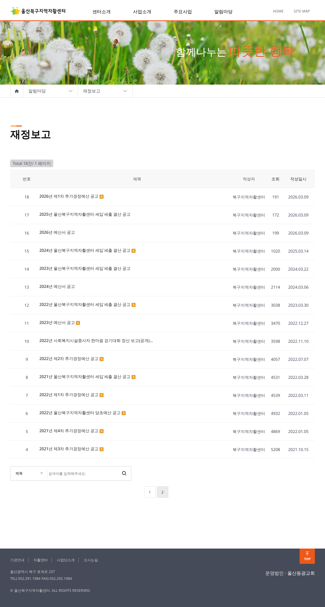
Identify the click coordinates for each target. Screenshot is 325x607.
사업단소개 (66, 559)
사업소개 (142, 11)
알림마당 (223, 11)
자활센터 (41, 559)
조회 (275, 179)
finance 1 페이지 (38, 11)
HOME (278, 11)
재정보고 (105, 91)
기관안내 (17, 559)
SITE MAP (302, 11)
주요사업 (183, 11)
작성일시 (298, 179)
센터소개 (101, 11)
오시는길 (91, 559)
